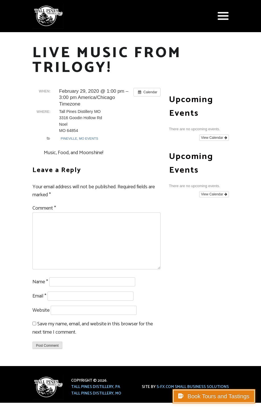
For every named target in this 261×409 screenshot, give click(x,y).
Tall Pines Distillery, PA (95, 387)
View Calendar (214, 138)
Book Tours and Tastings (217, 396)
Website (41, 310)
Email (39, 296)
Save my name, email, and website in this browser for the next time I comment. (92, 328)
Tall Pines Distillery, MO (96, 393)
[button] (223, 16)
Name (40, 282)
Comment (44, 208)
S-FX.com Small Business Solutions (193, 387)
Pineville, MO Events (79, 138)
